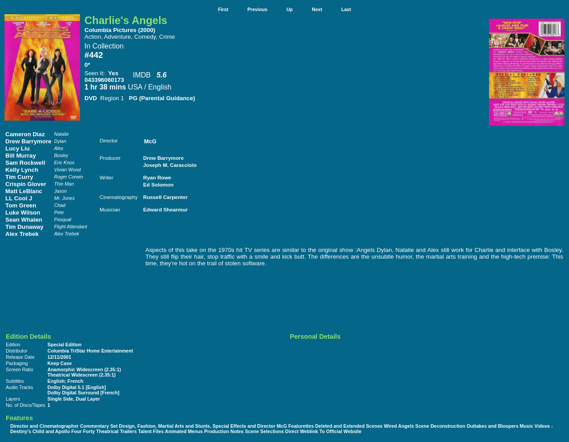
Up (289, 9)
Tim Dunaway (24, 226)
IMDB (142, 75)
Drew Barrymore (28, 141)
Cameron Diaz (25, 134)
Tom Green (20, 205)
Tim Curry (19, 177)
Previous (257, 9)
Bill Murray (20, 155)
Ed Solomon (158, 184)
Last (346, 9)
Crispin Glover (25, 184)
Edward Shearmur (165, 209)
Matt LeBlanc (23, 191)
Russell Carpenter (165, 197)
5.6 (161, 75)
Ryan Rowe (157, 177)
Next (317, 9)
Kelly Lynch (21, 169)
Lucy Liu (17, 148)
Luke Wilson (22, 212)
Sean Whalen (23, 219)
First (223, 9)
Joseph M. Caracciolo (169, 165)
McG (150, 141)
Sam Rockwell (25, 162)
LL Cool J (18, 198)
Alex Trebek (22, 234)
